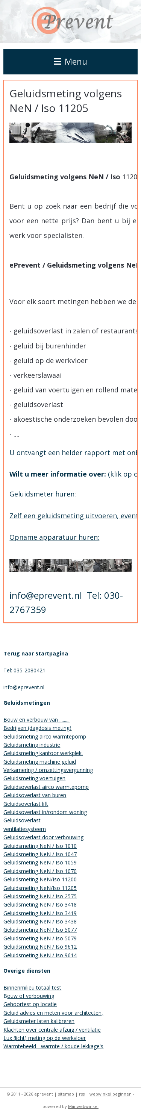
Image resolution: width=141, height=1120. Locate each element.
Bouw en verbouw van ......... (36, 719)
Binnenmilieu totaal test (32, 987)
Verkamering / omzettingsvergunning (48, 769)
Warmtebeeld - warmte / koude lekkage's (53, 1046)
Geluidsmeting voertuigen (34, 778)
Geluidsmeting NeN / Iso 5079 (40, 938)
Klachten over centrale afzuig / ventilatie (52, 1029)
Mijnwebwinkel (83, 1106)
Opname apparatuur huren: (54, 537)
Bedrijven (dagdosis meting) (37, 727)
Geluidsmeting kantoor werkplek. (43, 753)
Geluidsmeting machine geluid (39, 761)
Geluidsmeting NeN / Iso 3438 (40, 921)
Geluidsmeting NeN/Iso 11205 (40, 887)
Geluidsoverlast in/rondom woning (45, 812)
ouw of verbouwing (30, 995)
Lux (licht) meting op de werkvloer (44, 1037)
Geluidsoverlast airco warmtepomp (46, 786)
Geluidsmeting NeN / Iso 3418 (40, 904)
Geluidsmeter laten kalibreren (38, 1021)
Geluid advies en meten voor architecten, (53, 1012)
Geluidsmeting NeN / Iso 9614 (40, 955)
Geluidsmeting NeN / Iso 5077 (40, 929)
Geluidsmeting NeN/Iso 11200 (40, 879)
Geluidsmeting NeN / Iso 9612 (40, 946)
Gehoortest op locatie (30, 1004)
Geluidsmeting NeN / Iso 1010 (40, 845)
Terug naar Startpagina (35, 653)
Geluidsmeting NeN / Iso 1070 (40, 871)
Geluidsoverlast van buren (34, 795)
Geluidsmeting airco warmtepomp (44, 736)
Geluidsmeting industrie (31, 744)
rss (82, 1094)
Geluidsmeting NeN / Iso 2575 (40, 896)
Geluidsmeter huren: (42, 493)
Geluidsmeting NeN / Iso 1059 (40, 862)
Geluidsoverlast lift (25, 803)
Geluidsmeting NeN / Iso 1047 (40, 854)
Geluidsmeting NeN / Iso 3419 (40, 913)
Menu (70, 61)
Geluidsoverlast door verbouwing (43, 837)
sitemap (66, 1094)
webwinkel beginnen (110, 1094)
